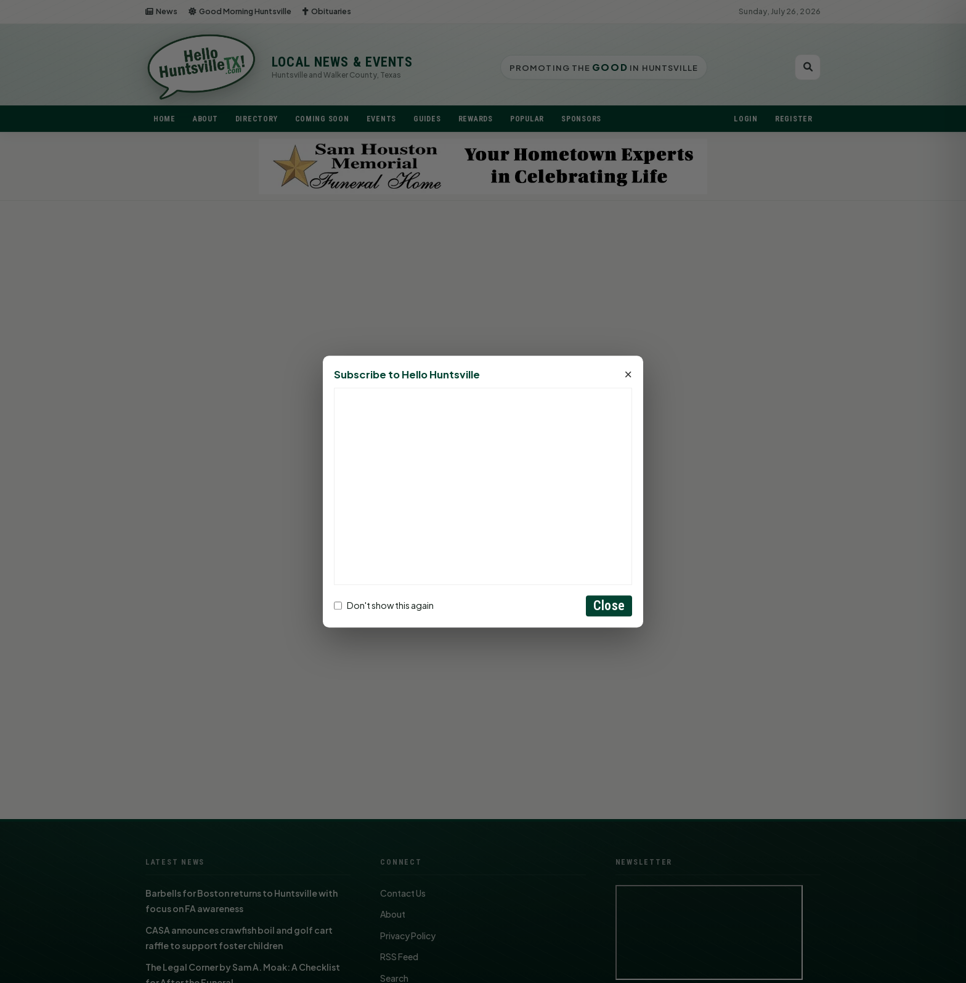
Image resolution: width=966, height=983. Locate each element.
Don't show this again (384, 605)
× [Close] (628, 374)
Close (609, 605)
